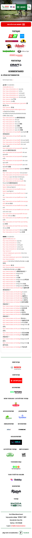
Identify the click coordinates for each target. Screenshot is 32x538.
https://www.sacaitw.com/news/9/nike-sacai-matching (15, 222)
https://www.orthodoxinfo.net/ (10, 241)
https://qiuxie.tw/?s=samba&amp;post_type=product (14, 103)
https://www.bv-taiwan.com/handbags (11, 335)
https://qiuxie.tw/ (7, 99)
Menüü (23, 7)
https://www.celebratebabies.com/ (11, 89)
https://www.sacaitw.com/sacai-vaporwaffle (12, 148)
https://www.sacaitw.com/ (9, 118)
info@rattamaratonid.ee (18, 526)
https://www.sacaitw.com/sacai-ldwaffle (12, 132)
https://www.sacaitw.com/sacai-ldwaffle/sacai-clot (14, 193)
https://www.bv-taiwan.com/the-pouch (12, 314)
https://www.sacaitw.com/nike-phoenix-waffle (13, 181)
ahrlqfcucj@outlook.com (8, 87)
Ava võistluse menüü (14, 24)
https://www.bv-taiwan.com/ (9, 271)
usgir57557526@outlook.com (9, 239)
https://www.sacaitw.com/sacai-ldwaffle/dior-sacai (14, 205)
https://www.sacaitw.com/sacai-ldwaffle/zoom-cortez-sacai (16, 209)
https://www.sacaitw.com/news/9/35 (11, 230)
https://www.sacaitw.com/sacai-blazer (11, 169)
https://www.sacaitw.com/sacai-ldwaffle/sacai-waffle (14, 218)
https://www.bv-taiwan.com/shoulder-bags (12, 288)
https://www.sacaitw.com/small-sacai (11, 179)
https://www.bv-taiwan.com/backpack (11, 302)
